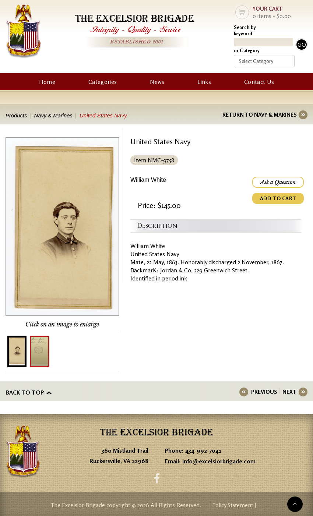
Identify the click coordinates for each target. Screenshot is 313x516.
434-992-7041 (203, 450)
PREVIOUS (265, 391)
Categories (102, 81)
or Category (247, 50)
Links (204, 81)
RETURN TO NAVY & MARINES (259, 114)
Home (47, 81)
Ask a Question (278, 182)
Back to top (25, 392)
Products (16, 115)
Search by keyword (245, 30)
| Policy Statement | (232, 504)
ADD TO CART (278, 198)
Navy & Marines (54, 115)
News (157, 81)
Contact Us (259, 81)
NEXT (289, 391)
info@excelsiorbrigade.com (219, 460)
